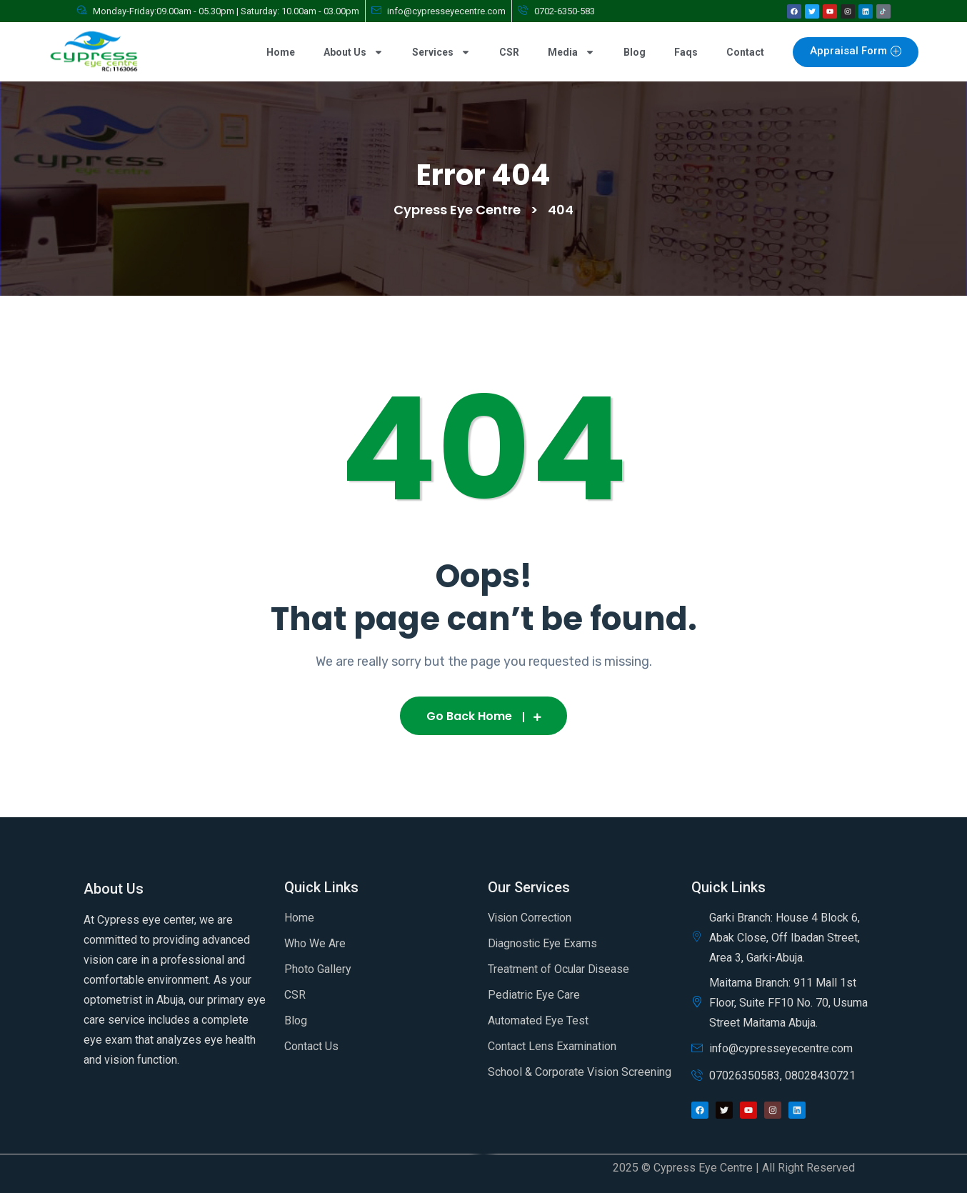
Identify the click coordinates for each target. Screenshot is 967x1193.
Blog (634, 52)
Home (280, 52)
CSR (509, 52)
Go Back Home (483, 716)
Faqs (686, 52)
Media (571, 52)
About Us (354, 52)
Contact (745, 52)
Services (441, 52)
